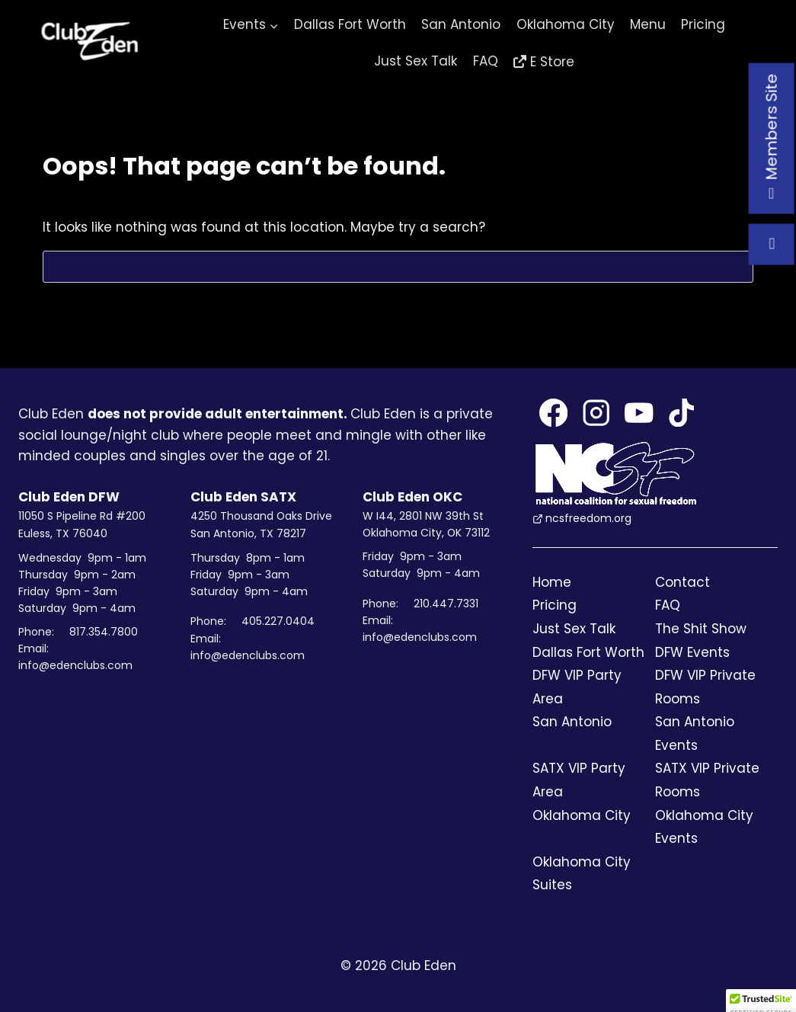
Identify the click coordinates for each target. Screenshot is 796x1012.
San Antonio (460, 24)
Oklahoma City (565, 24)
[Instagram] (596, 412)
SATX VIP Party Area (578, 780)
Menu (648, 24)
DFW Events (692, 652)
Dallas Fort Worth (350, 24)
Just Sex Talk (415, 61)
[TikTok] (681, 412)
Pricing (703, 24)
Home (551, 582)
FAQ (485, 61)
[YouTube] (639, 412)
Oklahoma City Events (704, 827)
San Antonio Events (694, 733)
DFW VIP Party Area (577, 687)
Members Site (771, 138)
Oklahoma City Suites (581, 874)
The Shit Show (700, 629)
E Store (552, 62)
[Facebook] (553, 412)
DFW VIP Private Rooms (705, 687)
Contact (682, 582)
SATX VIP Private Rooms (707, 780)
